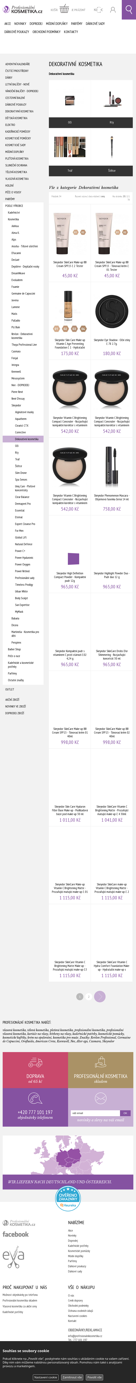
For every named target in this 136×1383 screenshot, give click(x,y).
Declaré (15, 260)
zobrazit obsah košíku (68, 10)
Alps (14, 239)
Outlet (9, 689)
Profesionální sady (24, 578)
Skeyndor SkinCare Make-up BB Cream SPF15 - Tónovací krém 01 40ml (70, 709)
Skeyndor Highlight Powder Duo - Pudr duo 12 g (112, 554)
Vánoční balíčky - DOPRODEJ (21, 91)
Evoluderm (17, 280)
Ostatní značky (16, 680)
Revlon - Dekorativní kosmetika (22, 336)
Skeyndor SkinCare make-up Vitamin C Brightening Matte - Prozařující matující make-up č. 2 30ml (112, 865)
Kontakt (72, 1321)
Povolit (94, 1377)
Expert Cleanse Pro (25, 524)
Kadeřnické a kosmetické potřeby (21, 665)
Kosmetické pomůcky (18, 138)
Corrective (20, 432)
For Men (19, 531)
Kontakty (71, 31)
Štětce (18, 466)
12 (128, 196)
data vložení (94, 196)
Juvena (15, 300)
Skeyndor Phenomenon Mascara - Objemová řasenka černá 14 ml (112, 476)
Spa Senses (21, 479)
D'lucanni (16, 253)
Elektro (10, 125)
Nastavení (45, 1377)
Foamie (15, 287)
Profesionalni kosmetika (68, 1198)
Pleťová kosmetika (16, 158)
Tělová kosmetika (16, 172)
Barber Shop (14, 649)
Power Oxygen (22, 564)
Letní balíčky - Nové (17, 84)
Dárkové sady (95, 23)
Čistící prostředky (16, 71)
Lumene (16, 307)
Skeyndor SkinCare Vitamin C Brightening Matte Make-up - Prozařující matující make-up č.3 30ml (70, 943)
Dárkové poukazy (16, 31)
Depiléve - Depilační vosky (25, 266)
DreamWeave (18, 273)
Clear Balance (22, 497)
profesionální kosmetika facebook (16, 1234)
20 (124, 196)
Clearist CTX (21, 426)
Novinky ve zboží (15, 706)
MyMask (19, 612)
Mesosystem (18, 378)
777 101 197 (80, 1340)
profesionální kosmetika (25, 1224)
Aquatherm (20, 419)
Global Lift (21, 537)
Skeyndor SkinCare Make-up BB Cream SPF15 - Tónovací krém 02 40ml (112, 709)
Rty (16, 452)
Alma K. (16, 233)
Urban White (21, 591)
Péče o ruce (14, 656)
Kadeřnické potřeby (78, 1246)
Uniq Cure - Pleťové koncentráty (25, 488)
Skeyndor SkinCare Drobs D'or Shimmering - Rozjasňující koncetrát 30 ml (112, 632)
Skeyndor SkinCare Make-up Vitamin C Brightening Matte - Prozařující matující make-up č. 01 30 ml (70, 865)
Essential (20, 510)
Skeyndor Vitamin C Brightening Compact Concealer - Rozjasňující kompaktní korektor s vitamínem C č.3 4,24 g (70, 476)
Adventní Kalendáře (17, 64)
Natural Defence (23, 544)
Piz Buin (16, 327)
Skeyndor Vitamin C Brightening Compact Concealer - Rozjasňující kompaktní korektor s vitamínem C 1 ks (70, 398)
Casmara (16, 351)
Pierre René (17, 392)
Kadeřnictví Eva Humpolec (13, 1257)
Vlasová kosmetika (17, 179)
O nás (71, 1295)
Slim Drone (21, 473)
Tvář (17, 459)
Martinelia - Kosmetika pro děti (25, 634)
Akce (7, 23)
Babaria (15, 618)
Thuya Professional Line (24, 345)
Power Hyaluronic (24, 558)
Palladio (16, 320)
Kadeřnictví (14, 212)
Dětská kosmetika (16, 118)
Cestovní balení (15, 98)
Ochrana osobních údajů (80, 1311)
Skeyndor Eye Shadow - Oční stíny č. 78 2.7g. (112, 321)
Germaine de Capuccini (23, 293)
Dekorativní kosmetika (19, 111)
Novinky (20, 23)
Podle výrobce (14, 206)
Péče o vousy (13, 192)
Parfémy (76, 23)
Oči (16, 446)
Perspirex (16, 642)
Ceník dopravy (75, 1300)
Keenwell (16, 372)
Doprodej (36, 23)
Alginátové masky (24, 412)
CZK (98, 10)
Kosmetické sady (15, 145)
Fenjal (15, 358)
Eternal (19, 517)
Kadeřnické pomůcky (17, 132)
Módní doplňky (57, 23)
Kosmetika (13, 219)
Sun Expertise (22, 605)
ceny (103, 196)
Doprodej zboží (14, 713)
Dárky (8, 78)
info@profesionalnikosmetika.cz (85, 1336)
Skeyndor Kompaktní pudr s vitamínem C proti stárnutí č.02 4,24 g (70, 632)
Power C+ (20, 551)
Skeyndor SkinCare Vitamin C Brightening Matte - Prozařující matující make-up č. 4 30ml (112, 787)
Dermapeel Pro (23, 504)
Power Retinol (22, 571)
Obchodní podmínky (46, 31)
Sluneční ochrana (16, 165)
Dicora (15, 625)
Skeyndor (16, 405)
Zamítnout (72, 1377)
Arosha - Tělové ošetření (25, 246)
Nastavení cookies (77, 1316)
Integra (15, 365)
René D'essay (18, 399)
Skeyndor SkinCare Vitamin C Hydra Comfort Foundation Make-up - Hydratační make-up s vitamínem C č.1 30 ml (112, 943)
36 (129, 199)
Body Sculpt (21, 598)
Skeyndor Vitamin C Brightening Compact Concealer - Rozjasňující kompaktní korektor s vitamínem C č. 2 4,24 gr (112, 398)
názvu (84, 196)
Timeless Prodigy (24, 585)
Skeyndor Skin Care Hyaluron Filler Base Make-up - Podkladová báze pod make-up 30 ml (70, 787)
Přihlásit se (113, 10)
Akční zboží (12, 700)
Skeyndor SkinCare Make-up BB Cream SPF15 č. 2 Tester (70, 243)
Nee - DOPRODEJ (20, 385)
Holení (9, 185)
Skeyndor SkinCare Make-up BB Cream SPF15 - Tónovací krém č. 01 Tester (112, 243)
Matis (14, 314)
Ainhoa (15, 226)
